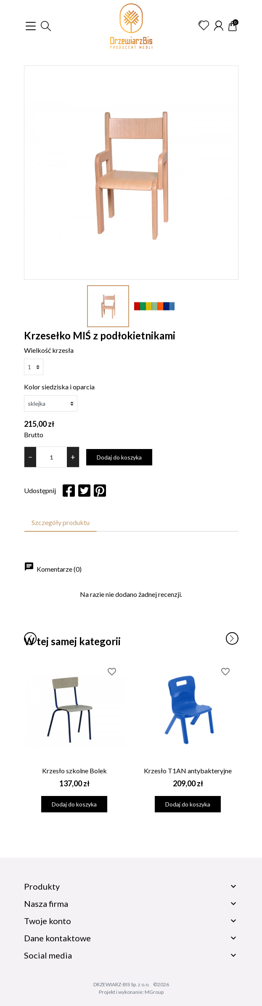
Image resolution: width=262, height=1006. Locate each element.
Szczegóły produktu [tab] (61, 522)
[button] (46, 26)
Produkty (42, 886)
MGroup (154, 992)
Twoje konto (47, 921)
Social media (48, 955)
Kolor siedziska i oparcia (59, 387)
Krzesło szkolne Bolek (74, 771)
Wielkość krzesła (49, 350)
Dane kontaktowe (57, 938)
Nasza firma (46, 903)
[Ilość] (51, 457)
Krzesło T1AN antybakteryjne (188, 771)
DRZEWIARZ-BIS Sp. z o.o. (121, 984)
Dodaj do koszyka (119, 457)
